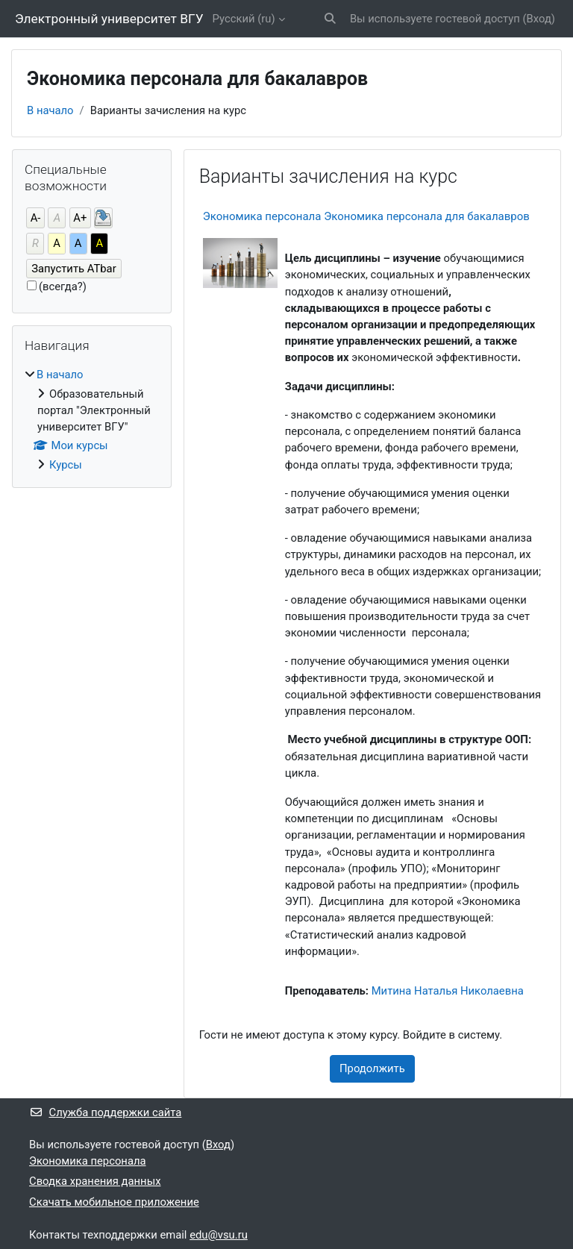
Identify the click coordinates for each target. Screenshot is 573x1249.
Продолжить (372, 1068)
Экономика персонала (87, 1161)
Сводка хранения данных (94, 1181)
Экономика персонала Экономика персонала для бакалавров (366, 216)
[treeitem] (92, 419)
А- (36, 218)
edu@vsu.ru (219, 1235)
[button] (330, 18)
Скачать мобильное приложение (114, 1202)
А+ (80, 218)
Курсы (65, 465)
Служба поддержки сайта (105, 1112)
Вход (539, 18)
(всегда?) (63, 286)
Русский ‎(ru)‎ (244, 18)
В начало (50, 110)
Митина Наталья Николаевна (448, 991)
